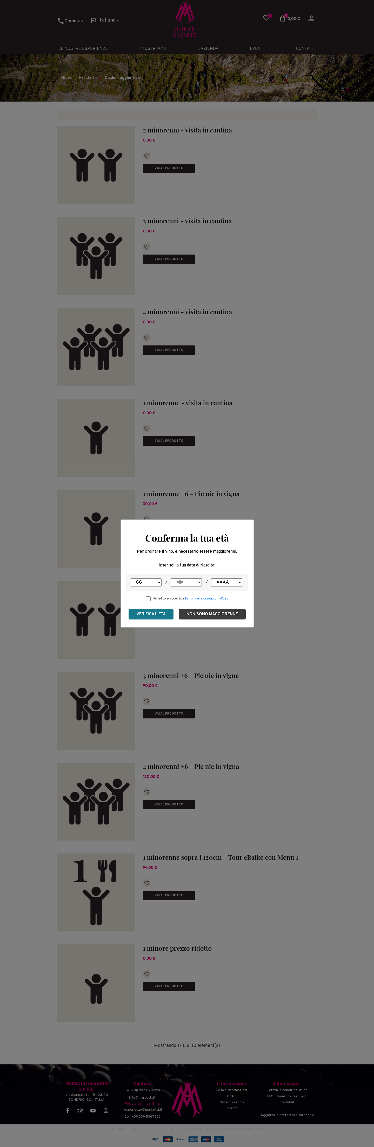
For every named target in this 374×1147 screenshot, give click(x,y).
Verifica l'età (151, 614)
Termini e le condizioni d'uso (206, 598)
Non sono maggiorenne (212, 614)
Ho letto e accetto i (190, 598)
